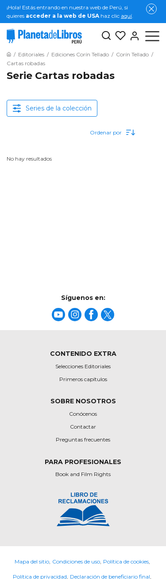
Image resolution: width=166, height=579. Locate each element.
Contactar (83, 426)
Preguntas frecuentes (83, 439)
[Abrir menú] (152, 36)
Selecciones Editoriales (83, 366)
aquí (126, 15)
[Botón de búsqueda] (106, 36)
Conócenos (83, 413)
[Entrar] (133, 36)
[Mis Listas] (119, 36)
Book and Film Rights (83, 474)
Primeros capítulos (83, 379)
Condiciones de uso (76, 561)
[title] (58, 314)
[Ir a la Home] (9, 54)
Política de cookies (126, 561)
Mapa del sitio (32, 561)
